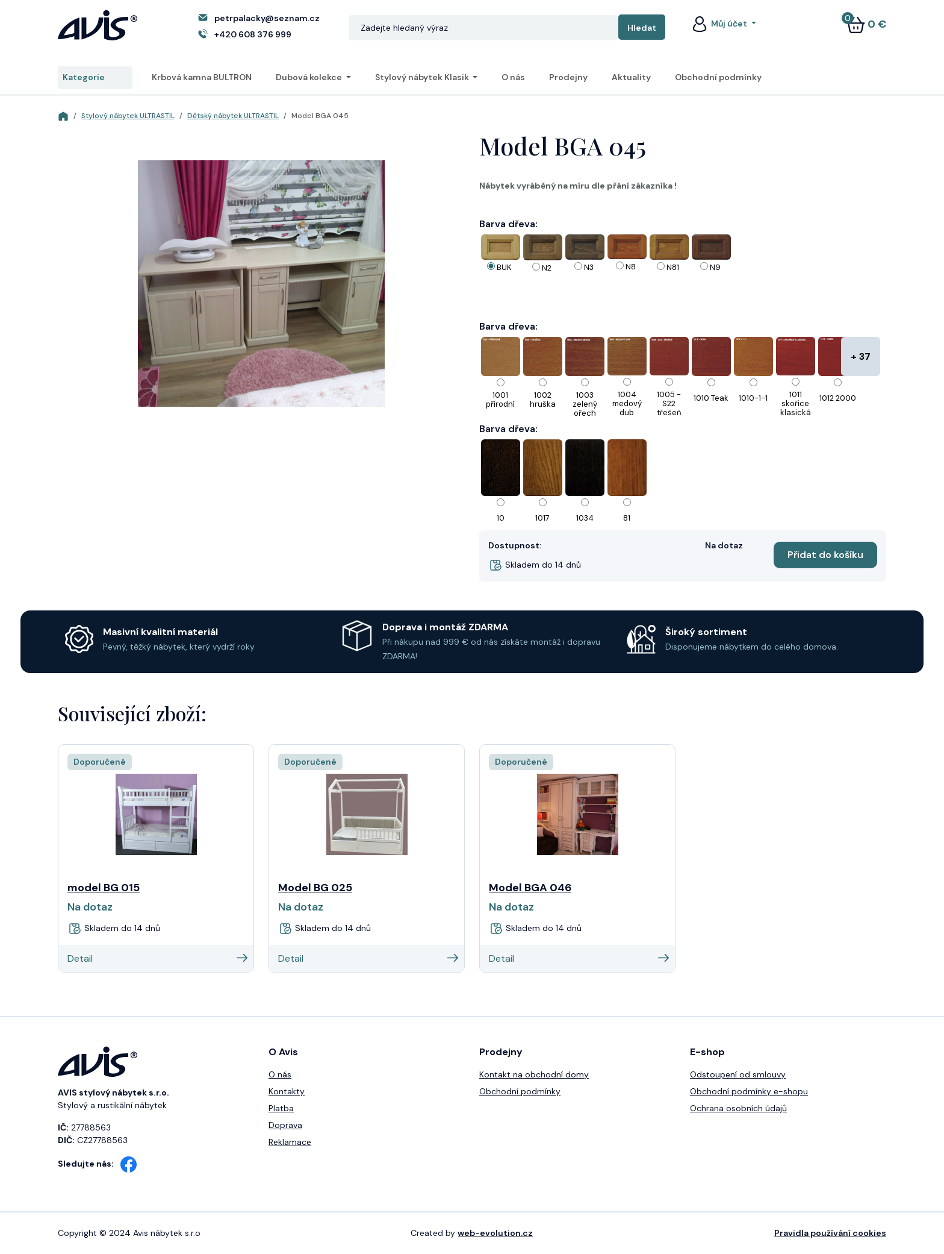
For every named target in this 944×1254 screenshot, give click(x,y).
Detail (157, 958)
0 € (866, 24)
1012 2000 (837, 398)
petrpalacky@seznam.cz (267, 18)
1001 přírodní (500, 399)
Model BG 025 (315, 887)
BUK (504, 267)
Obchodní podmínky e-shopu (749, 1091)
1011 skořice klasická (795, 403)
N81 (672, 267)
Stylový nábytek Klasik (423, 77)
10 (501, 517)
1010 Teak (711, 398)
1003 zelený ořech (585, 404)
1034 (585, 517)
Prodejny (568, 77)
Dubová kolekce (310, 77)
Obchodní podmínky (718, 77)
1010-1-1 (753, 398)
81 (626, 517)
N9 (715, 267)
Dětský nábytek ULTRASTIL (233, 116)
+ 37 (861, 356)
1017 (542, 517)
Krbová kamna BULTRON (202, 77)
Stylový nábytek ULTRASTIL (128, 116)
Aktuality (631, 77)
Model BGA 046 (530, 887)
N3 (589, 267)
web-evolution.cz (495, 1232)
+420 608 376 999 (252, 34)
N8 (631, 266)
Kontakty (287, 1091)
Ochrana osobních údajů (738, 1108)
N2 (546, 267)
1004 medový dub (627, 403)
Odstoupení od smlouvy (738, 1074)
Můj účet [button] (719, 23)
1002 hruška (543, 399)
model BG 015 (103, 887)
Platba (281, 1108)
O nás (513, 77)
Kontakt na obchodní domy (534, 1074)
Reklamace (290, 1141)
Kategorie (95, 78)
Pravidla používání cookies (830, 1232)
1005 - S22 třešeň (669, 403)
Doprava (285, 1125)
